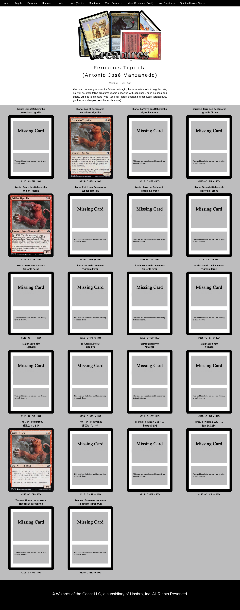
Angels (18, 3)
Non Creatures (166, 3)
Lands (59, 3)
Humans (46, 3)
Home (6, 3)
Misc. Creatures (113, 3)
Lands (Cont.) (76, 3)
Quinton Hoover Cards (192, 3)
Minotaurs (94, 3)
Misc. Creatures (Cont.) (140, 3)
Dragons (32, 3)
